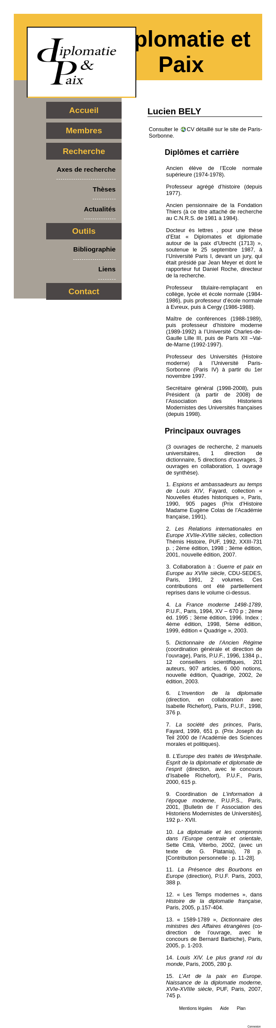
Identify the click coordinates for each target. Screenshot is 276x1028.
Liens (107, 269)
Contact (84, 291)
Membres (84, 130)
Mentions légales (195, 1008)
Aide (224, 1008)
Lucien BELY (174, 111)
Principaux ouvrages (203, 431)
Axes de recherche (86, 169)
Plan (241, 1008)
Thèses (104, 189)
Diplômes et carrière (202, 152)
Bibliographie (94, 249)
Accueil (83, 110)
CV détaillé (200, 129)
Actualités (100, 209)
